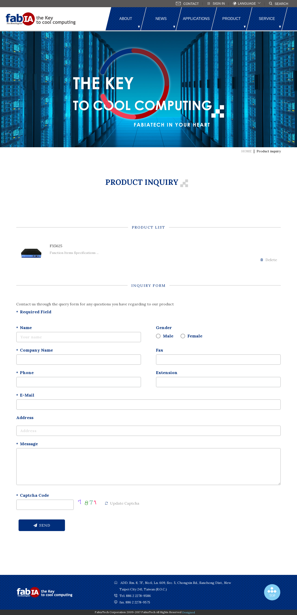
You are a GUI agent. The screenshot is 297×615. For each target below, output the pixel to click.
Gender (164, 327)
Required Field (35, 311)
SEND (41, 525)
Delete (268, 259)
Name (26, 327)
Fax (159, 350)
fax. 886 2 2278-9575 (134, 602)
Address (24, 417)
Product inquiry (269, 151)
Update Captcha (121, 503)
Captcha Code (34, 495)
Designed (188, 612)
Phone (27, 372)
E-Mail (27, 395)
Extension (167, 372)
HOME (246, 151)
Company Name (36, 350)
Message (29, 443)
